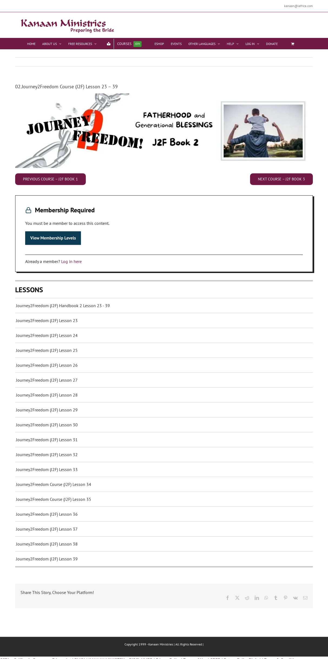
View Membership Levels (53, 238)
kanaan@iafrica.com (298, 6)
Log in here (71, 261)
